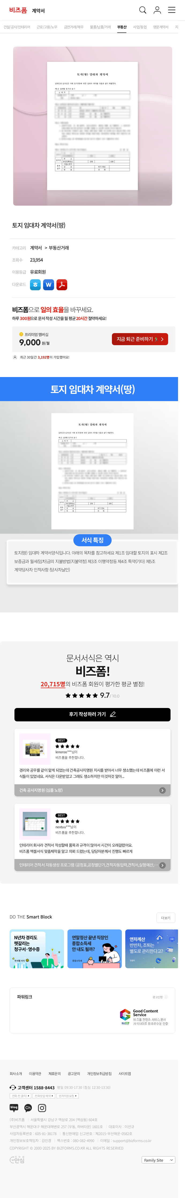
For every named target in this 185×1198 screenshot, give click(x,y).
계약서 (36, 247)
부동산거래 (59, 247)
